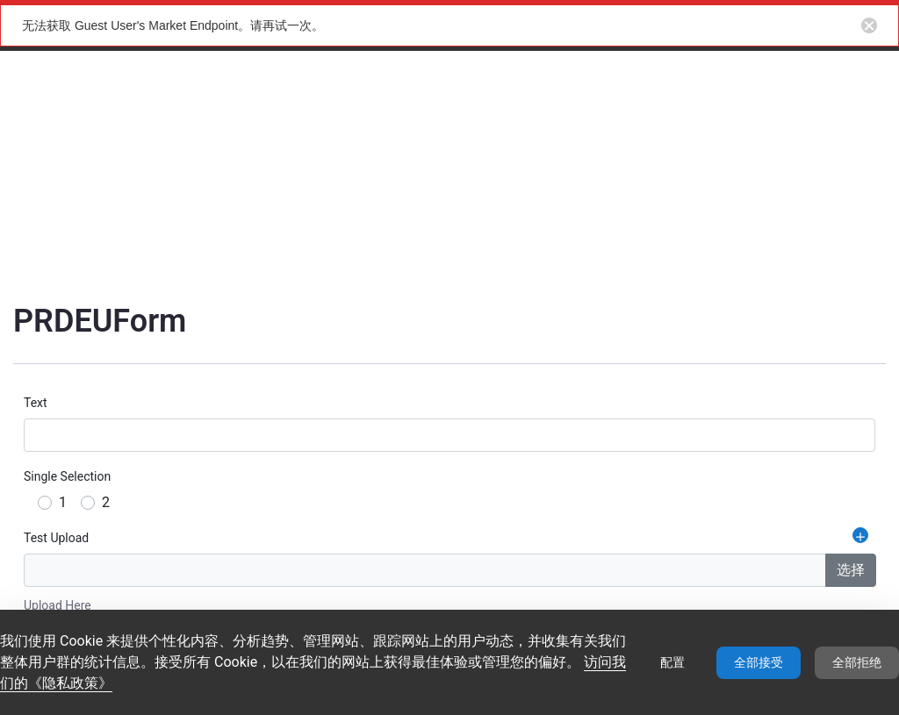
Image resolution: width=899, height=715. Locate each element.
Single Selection (67, 476)
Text (35, 403)
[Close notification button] (869, 25)
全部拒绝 (856, 662)
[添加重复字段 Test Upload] (860, 535)
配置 (672, 662)
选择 (851, 569)
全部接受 (758, 662)
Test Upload (56, 538)
